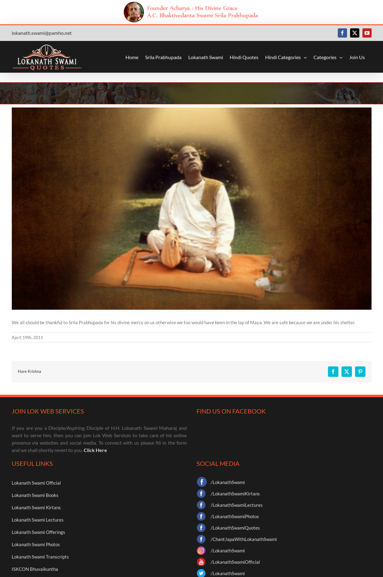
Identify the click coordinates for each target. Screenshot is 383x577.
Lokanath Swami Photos (36, 544)
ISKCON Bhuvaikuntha (35, 569)
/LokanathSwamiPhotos (235, 516)
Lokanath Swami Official (36, 483)
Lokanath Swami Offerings (38, 532)
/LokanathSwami (228, 482)
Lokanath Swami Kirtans (36, 507)
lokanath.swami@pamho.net (42, 33)
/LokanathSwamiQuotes (235, 528)
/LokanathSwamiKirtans (235, 493)
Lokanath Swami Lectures (38, 520)
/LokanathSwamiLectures (237, 505)
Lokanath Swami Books (35, 495)
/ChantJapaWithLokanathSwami (244, 539)
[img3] (192, 208)
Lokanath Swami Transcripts (40, 556)
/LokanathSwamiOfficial (235, 562)
